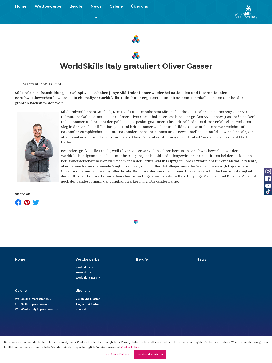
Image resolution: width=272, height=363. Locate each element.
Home (21, 6)
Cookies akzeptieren (150, 355)
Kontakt (81, 309)
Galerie (116, 6)
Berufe (76, 6)
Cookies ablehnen (117, 355)
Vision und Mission (88, 298)
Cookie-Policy (130, 347)
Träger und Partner (88, 304)
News (96, 6)
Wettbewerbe (48, 6)
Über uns (139, 6)
